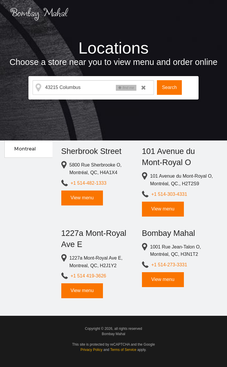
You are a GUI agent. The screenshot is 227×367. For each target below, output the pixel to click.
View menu (82, 197)
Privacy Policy (92, 350)
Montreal (25, 149)
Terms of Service (123, 350)
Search (169, 87)
